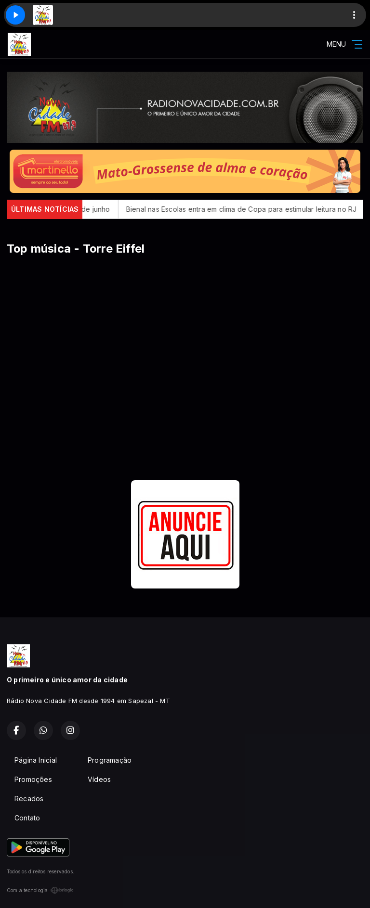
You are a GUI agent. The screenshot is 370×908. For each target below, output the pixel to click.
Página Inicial (35, 760)
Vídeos (99, 779)
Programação (110, 760)
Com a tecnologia (40, 890)
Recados (28, 798)
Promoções (33, 779)
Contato (27, 818)
